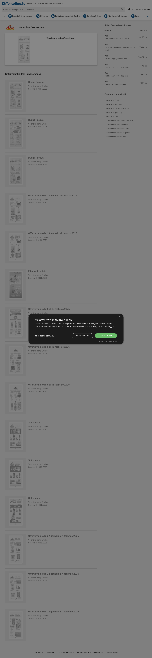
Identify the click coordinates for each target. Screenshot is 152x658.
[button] (44, 335)
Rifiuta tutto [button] (81, 335)
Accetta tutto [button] (105, 335)
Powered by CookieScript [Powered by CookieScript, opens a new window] (108, 342)
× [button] (120, 316)
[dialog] (76, 329)
